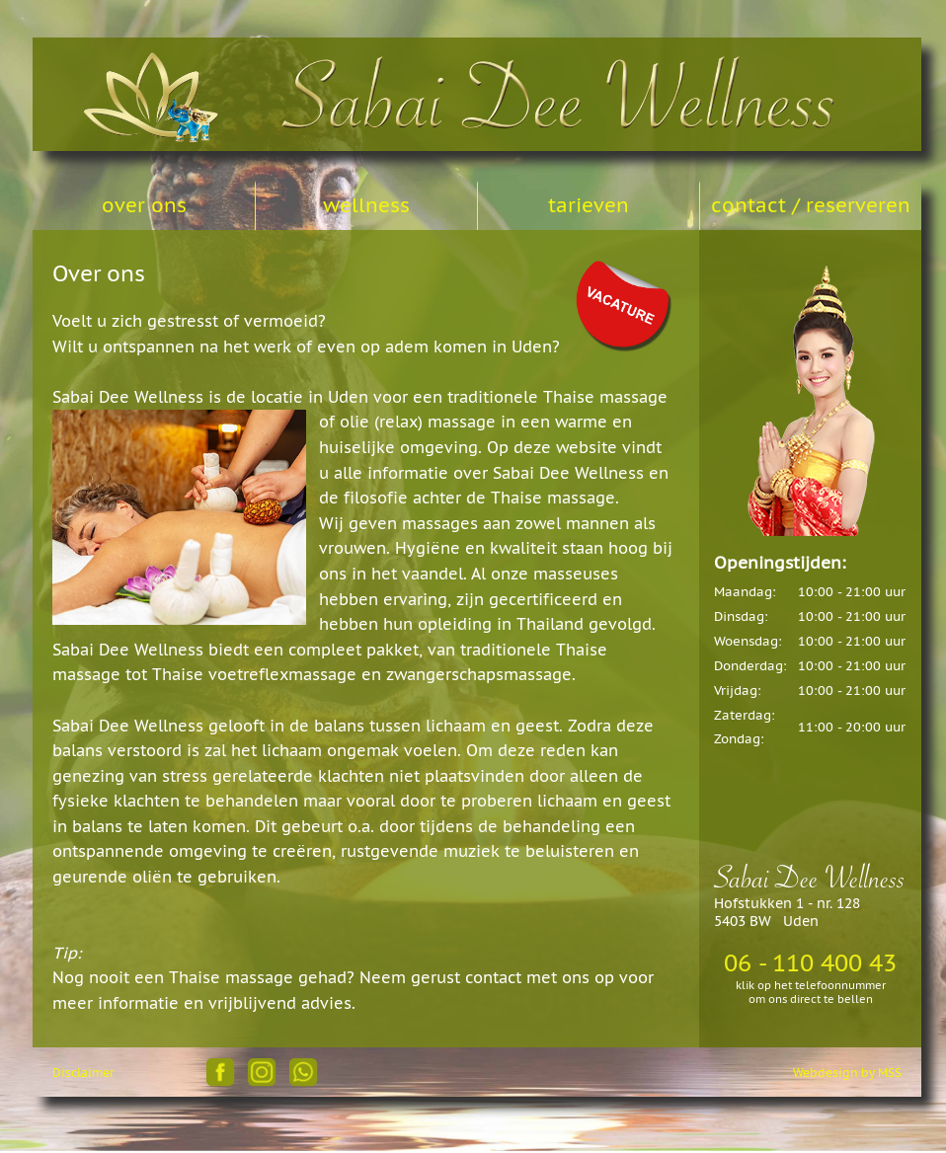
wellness (366, 205)
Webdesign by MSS (847, 1072)
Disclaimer (83, 1072)
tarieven (588, 205)
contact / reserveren (810, 205)
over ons (144, 205)
